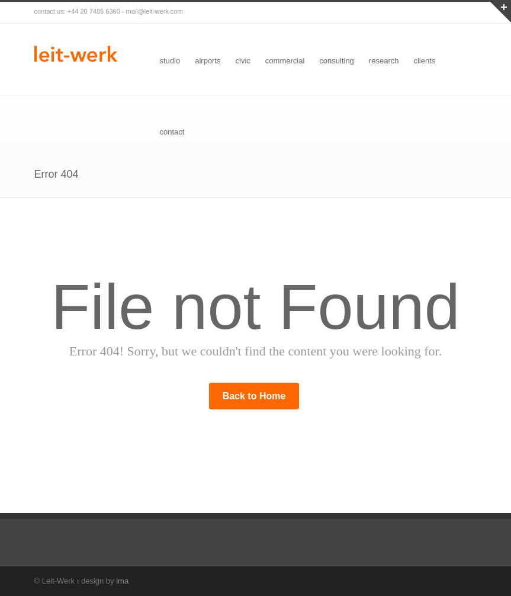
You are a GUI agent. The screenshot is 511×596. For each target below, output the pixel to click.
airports (207, 60)
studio (170, 60)
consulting (336, 60)
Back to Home (254, 396)
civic (243, 60)
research (384, 60)
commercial (284, 60)
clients (424, 60)
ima (122, 580)
